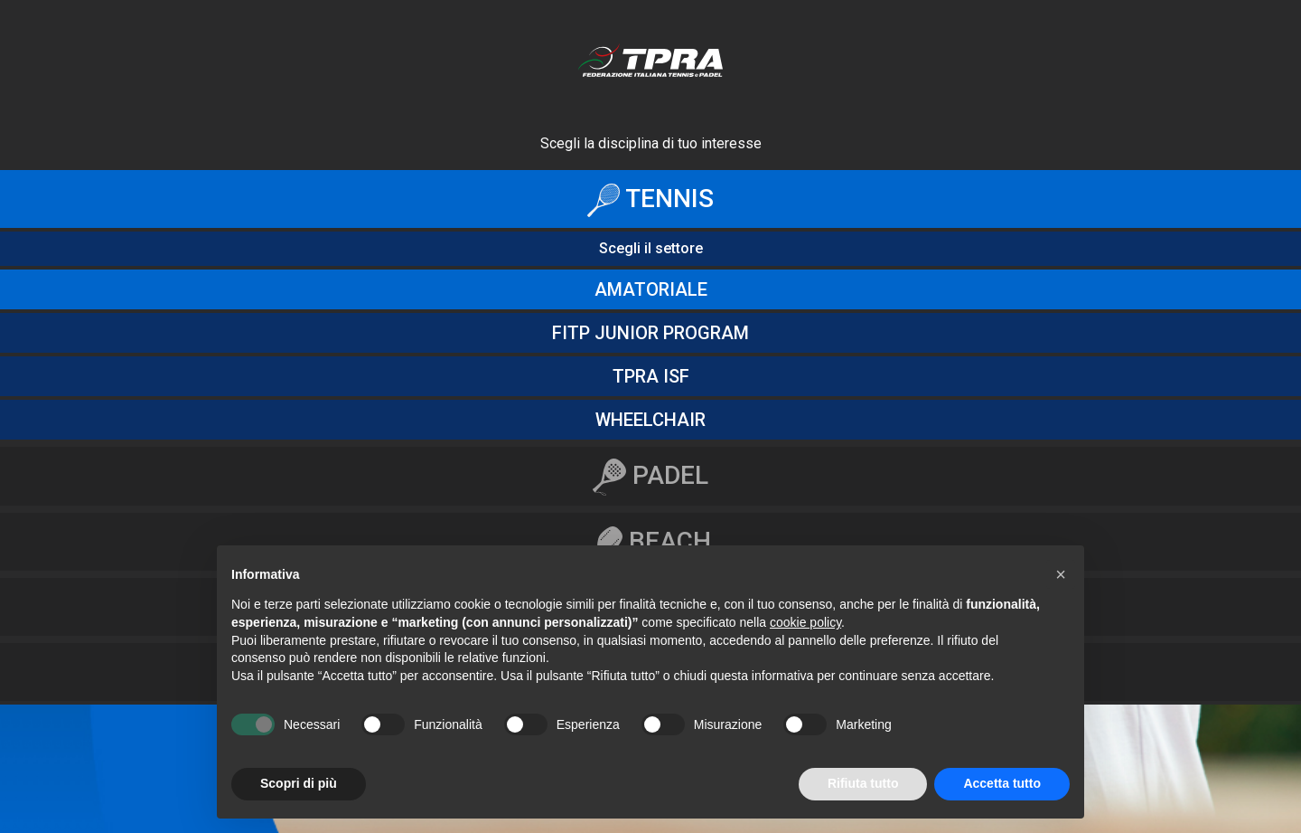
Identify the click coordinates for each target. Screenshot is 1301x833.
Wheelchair (650, 420)
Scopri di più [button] (298, 783)
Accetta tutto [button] (1002, 783)
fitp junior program (650, 333)
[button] (1060, 574)
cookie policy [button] (805, 622)
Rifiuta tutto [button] (863, 783)
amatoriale (650, 289)
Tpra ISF (651, 376)
